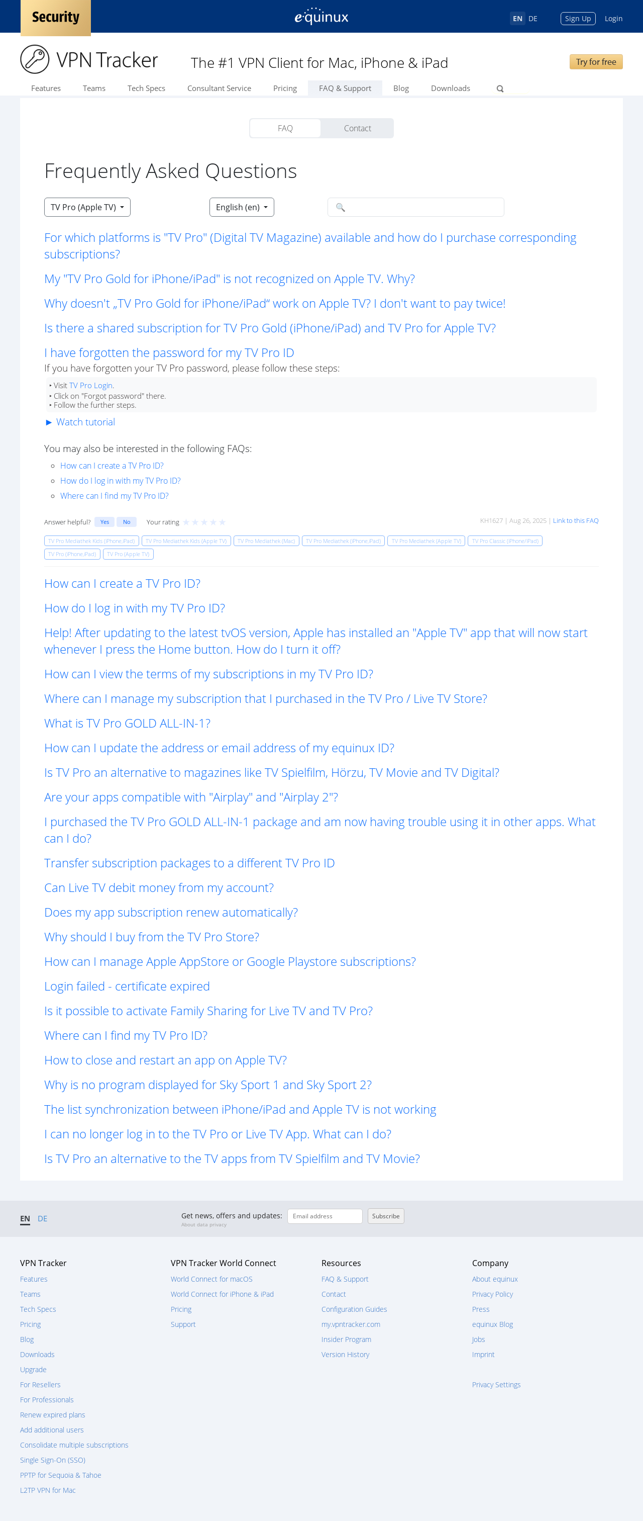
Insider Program (346, 1339)
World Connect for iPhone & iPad (222, 1294)
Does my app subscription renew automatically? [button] (171, 912)
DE (533, 18)
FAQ (285, 128)
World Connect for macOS (212, 1279)
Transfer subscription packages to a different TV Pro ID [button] (189, 862)
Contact (357, 128)
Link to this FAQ (576, 520)
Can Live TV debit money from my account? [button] (159, 887)
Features (46, 88)
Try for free (596, 61)
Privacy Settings (496, 1384)
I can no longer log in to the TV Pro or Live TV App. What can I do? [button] (217, 1133)
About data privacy (204, 1224)
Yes (104, 521)
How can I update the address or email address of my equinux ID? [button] (219, 747)
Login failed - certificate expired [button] (127, 985)
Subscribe (386, 1216)
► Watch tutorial (79, 421)
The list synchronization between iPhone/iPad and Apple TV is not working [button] (240, 1109)
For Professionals (47, 1399)
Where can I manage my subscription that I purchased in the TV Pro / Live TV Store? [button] (265, 698)
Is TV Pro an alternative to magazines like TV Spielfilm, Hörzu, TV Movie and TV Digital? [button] (271, 772)
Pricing (285, 88)
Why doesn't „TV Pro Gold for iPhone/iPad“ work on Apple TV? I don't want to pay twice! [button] (275, 303)
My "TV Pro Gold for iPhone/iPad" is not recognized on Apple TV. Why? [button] (229, 278)
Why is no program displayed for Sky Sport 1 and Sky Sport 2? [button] (208, 1084)
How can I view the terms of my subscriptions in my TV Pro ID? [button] (208, 673)
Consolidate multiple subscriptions (74, 1445)
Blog (401, 88)
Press (481, 1309)
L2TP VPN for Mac (48, 1490)
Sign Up (578, 18)
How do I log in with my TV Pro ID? (120, 480)
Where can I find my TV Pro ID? (114, 495)
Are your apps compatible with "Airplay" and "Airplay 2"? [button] (191, 796)
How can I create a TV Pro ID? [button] (122, 583)
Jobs (478, 1339)
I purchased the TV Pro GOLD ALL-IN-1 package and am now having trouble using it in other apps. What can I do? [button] (320, 829)
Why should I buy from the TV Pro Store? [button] (151, 936)
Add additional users (52, 1430)
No (127, 521)
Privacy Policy (492, 1294)
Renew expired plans (52, 1414)
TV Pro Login (91, 385)
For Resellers (40, 1384)
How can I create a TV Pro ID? (112, 465)
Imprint (483, 1354)
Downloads (450, 88)
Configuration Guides (354, 1309)
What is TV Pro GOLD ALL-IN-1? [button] (127, 722)
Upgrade (33, 1369)
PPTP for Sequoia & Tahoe (60, 1475)
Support (183, 1324)
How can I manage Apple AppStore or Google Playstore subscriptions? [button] (230, 961)
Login (614, 18)
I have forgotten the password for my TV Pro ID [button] (169, 352)
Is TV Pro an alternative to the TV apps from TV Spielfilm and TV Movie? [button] (232, 1158)
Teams (94, 88)
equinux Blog (492, 1324)
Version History (345, 1354)
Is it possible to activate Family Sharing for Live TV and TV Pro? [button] (208, 1010)
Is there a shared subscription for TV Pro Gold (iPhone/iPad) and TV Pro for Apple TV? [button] (270, 327)
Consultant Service (219, 88)
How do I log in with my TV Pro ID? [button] (134, 607)
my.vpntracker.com (351, 1324)
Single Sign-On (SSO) (52, 1460)
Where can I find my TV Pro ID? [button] (125, 1035)
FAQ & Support (345, 88)
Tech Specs (146, 88)
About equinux (495, 1279)
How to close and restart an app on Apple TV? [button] (165, 1059)
